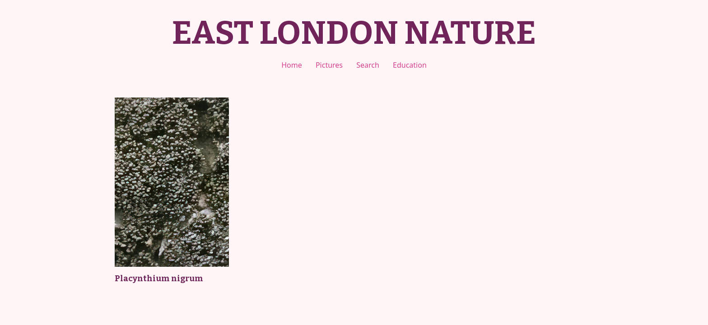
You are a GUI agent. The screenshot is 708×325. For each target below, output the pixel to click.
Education (410, 65)
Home (291, 65)
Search (367, 65)
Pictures (329, 65)
